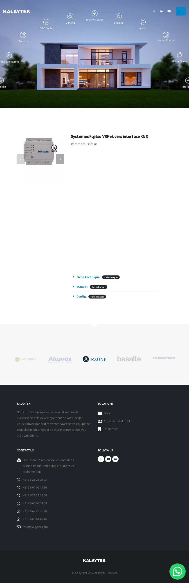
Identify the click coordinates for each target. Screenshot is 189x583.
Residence (111, 429)
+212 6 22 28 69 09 (35, 495)
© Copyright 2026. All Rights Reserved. (95, 572)
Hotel (107, 413)
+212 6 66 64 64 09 (35, 503)
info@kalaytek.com (35, 527)
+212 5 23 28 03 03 (35, 480)
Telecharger (111, 279)
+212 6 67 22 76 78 (35, 511)
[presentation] (21, 159)
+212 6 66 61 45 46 (35, 519)
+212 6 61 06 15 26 (35, 487)
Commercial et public (118, 421)
